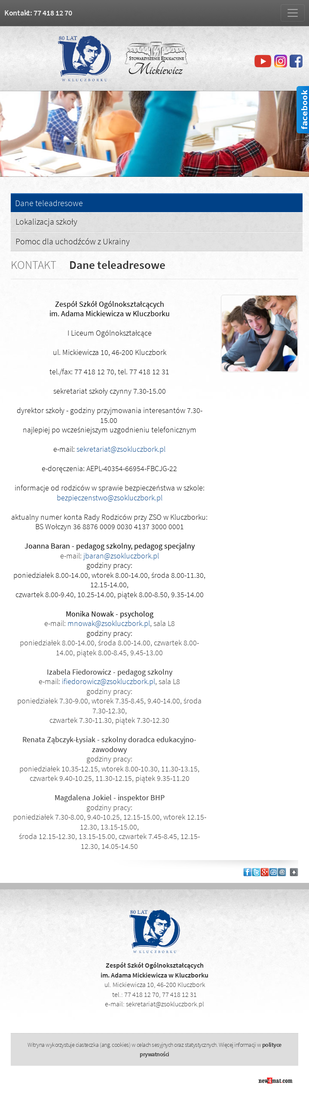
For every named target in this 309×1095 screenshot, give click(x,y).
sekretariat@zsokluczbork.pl (120, 449)
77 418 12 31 (179, 994)
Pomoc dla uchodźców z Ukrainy (72, 241)
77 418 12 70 (141, 994)
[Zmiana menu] (293, 13)
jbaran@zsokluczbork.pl (121, 556)
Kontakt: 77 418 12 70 (38, 13)
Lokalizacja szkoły (46, 221)
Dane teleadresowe (49, 203)
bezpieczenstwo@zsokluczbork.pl (109, 498)
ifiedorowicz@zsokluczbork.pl (108, 681)
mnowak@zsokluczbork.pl (108, 623)
